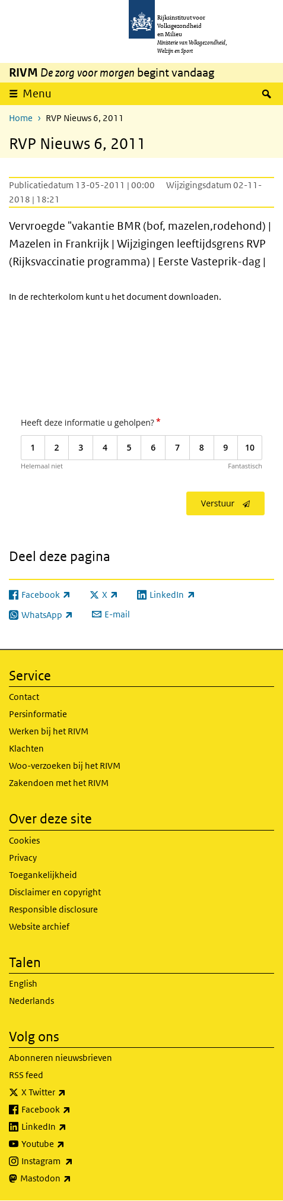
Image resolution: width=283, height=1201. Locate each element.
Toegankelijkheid (43, 874)
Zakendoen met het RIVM (59, 782)
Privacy (23, 857)
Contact (24, 696)
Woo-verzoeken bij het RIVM (64, 765)
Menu (37, 93)
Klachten (26, 748)
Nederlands (31, 1000)
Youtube (69, 1144)
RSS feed (26, 1074)
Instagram (73, 1161)
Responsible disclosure (53, 909)
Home (21, 117)
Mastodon (71, 1178)
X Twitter (69, 1092)
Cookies (24, 840)
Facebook (72, 1109)
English (23, 983)
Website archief (39, 926)
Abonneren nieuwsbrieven (60, 1057)
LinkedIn (70, 1127)
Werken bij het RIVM (48, 731)
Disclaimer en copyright (55, 892)
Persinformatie (38, 714)
